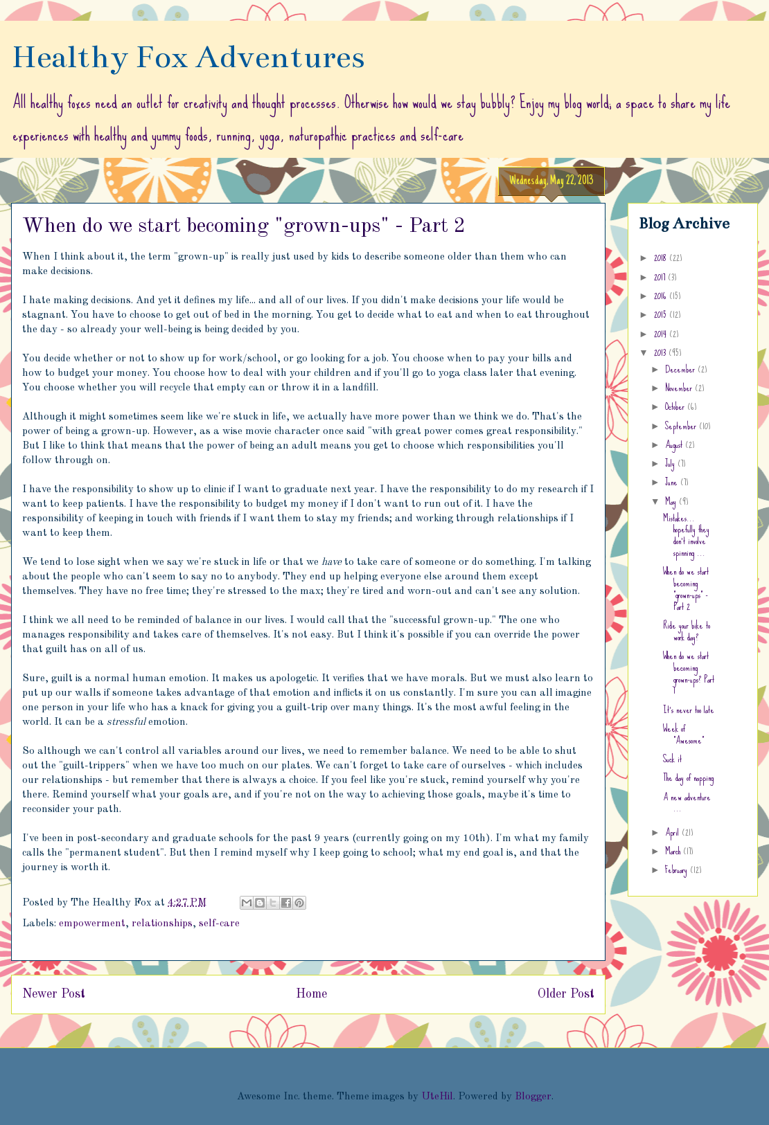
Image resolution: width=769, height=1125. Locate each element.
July (671, 463)
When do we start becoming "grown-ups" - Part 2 (686, 588)
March (674, 851)
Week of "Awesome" (683, 734)
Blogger (533, 1097)
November (680, 387)
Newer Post (53, 994)
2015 (661, 314)
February (677, 869)
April (673, 832)
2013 (661, 352)
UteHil (437, 1097)
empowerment (92, 924)
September (682, 425)
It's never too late (688, 709)
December (681, 369)
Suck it (672, 758)
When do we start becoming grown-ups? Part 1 (688, 673)
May (672, 501)
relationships (162, 924)
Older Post (566, 994)
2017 (661, 277)
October (676, 406)
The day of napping (688, 777)
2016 (661, 295)
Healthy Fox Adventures (188, 56)
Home (311, 994)
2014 (661, 333)
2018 (661, 257)
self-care (219, 924)
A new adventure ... (687, 802)
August (675, 444)
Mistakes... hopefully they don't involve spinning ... (686, 535)
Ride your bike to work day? (686, 631)
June (672, 482)
